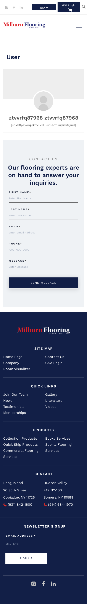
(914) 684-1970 (58, 504)
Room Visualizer (16, 369)
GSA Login (69, 5)
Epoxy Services (57, 438)
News (7, 400)
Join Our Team (15, 394)
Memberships (14, 413)
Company (11, 363)
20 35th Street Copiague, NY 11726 (19, 494)
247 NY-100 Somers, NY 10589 (58, 494)
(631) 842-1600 (17, 504)
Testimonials (13, 407)
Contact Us (54, 357)
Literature (53, 400)
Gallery (51, 394)
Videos (50, 407)
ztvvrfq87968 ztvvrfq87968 (43, 118)
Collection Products (20, 438)
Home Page (12, 357)
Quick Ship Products (20, 444)
